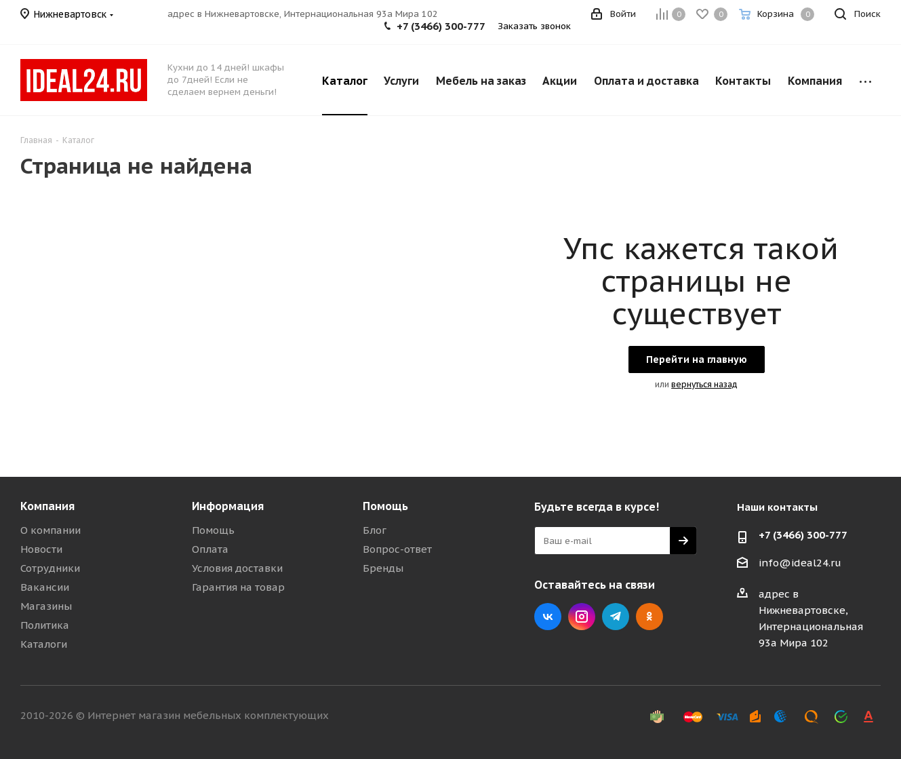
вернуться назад (704, 384)
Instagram (581, 616)
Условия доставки (237, 568)
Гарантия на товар (238, 587)
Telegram (615, 616)
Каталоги (43, 644)
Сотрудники (50, 568)
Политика (44, 625)
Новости (41, 549)
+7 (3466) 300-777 (441, 26)
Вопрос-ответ (397, 549)
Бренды (383, 568)
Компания (47, 506)
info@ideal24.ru (800, 562)
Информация (228, 506)
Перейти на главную (696, 359)
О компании (50, 530)
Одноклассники (649, 616)
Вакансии (44, 587)
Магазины (46, 606)
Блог (374, 530)
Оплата (210, 549)
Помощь (213, 530)
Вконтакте (547, 616)
